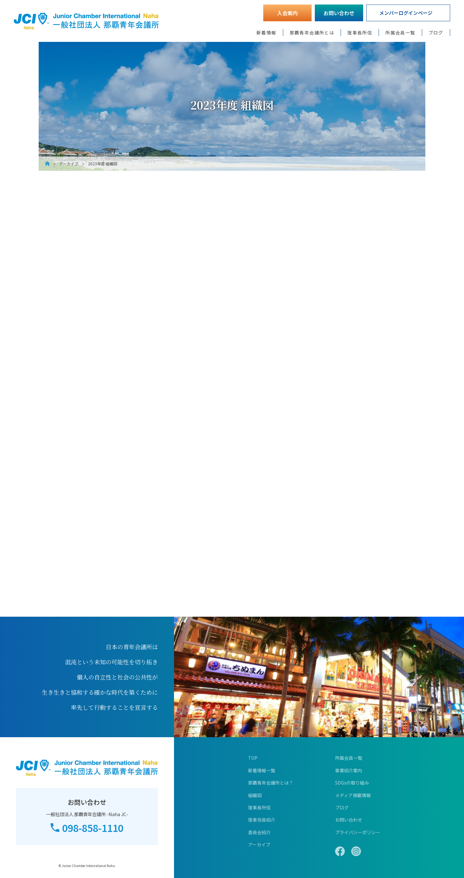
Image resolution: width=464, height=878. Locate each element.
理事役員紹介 (261, 819)
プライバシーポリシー (357, 832)
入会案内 (287, 13)
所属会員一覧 (400, 32)
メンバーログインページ (405, 13)
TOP (252, 758)
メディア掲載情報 (353, 795)
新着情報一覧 (261, 770)
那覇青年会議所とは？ (270, 782)
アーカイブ (68, 163)
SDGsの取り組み (352, 782)
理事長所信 (359, 32)
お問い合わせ (339, 13)
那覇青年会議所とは (312, 32)
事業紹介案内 (348, 770)
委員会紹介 (259, 832)
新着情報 (266, 32)
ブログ (436, 32)
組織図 (255, 795)
